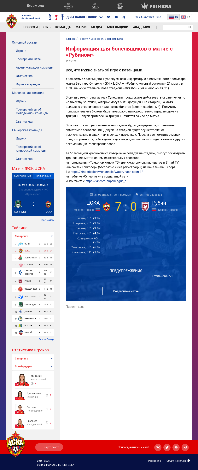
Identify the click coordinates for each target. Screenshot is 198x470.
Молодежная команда (28, 93)
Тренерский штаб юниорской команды (31, 148)
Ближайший (44, 176)
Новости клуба (115, 39)
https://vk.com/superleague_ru (106, 181)
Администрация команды (34, 67)
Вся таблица (46, 339)
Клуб (41, 27)
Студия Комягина (176, 461)
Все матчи (47, 220)
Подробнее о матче (126, 291)
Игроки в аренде (28, 84)
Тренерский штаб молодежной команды (32, 111)
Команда (55, 27)
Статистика (24, 76)
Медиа (83, 27)
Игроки (21, 51)
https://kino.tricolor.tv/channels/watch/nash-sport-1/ (107, 172)
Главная (71, 39)
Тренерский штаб (28, 59)
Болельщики (101, 27)
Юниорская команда (27, 130)
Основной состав (24, 42)
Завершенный (22, 176)
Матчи (70, 27)
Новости (28, 27)
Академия (122, 27)
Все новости (97, 39)
